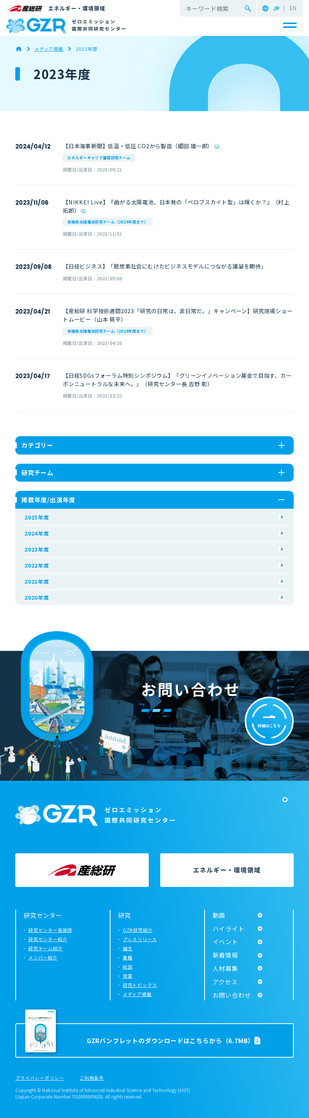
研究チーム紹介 (45, 948)
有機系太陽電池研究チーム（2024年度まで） (107, 222)
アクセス (225, 981)
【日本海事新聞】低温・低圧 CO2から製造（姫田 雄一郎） (138, 146)
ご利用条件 (92, 1078)
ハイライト (229, 928)
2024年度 (36, 533)
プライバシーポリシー (39, 1078)
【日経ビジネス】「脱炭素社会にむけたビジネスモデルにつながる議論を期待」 (165, 266)
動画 (219, 915)
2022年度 (36, 565)
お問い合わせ (232, 995)
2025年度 (36, 517)
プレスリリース (140, 939)
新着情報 (225, 954)
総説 (128, 966)
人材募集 (225, 968)
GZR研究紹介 (138, 930)
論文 (128, 948)
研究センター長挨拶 (50, 930)
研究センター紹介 (47, 939)
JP (276, 8)
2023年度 (36, 549)
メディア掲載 (137, 994)
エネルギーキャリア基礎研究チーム (98, 157)
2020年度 (36, 597)
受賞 (128, 975)
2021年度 (36, 581)
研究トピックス (140, 985)
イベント (225, 941)
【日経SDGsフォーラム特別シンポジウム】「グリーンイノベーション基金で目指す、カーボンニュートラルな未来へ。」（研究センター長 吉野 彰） (177, 379)
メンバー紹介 (43, 957)
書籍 (128, 957)
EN (292, 8)
